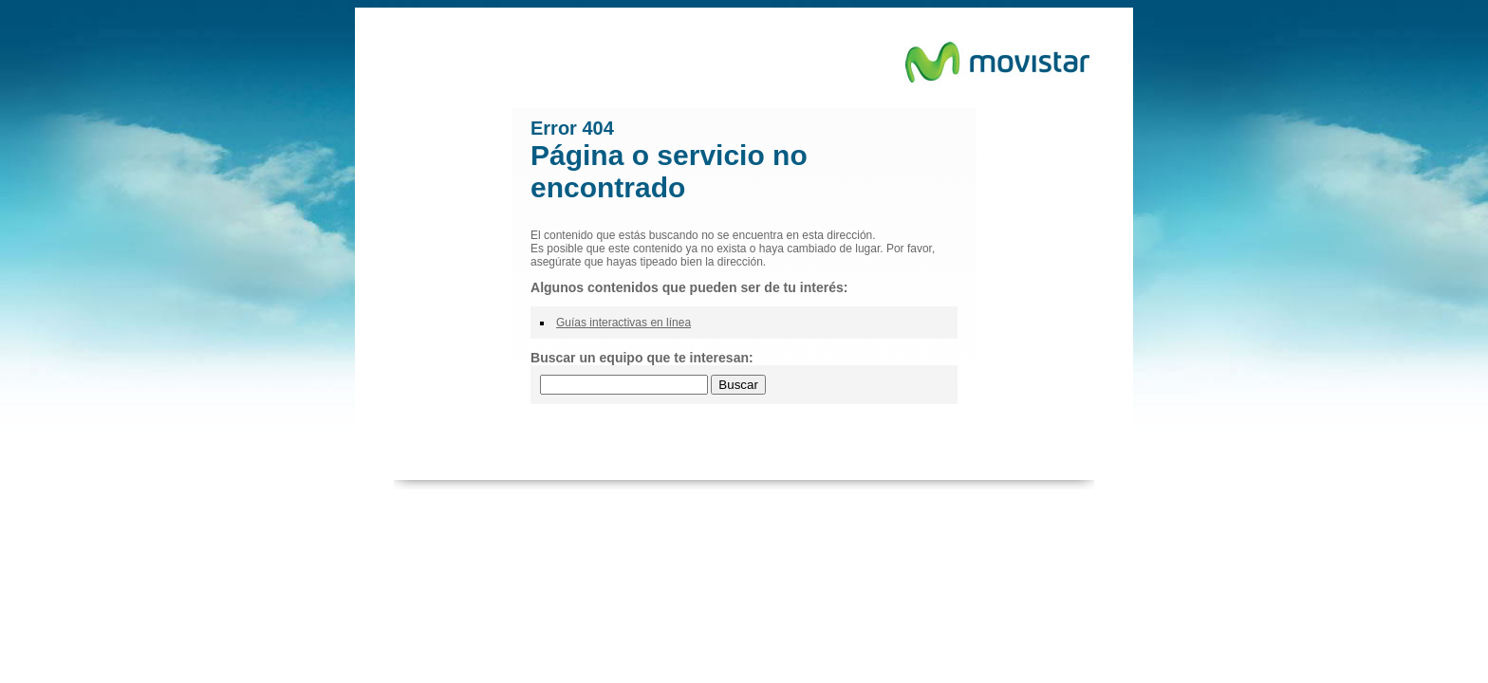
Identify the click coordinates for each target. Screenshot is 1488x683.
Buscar (737, 385)
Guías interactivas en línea (623, 322)
